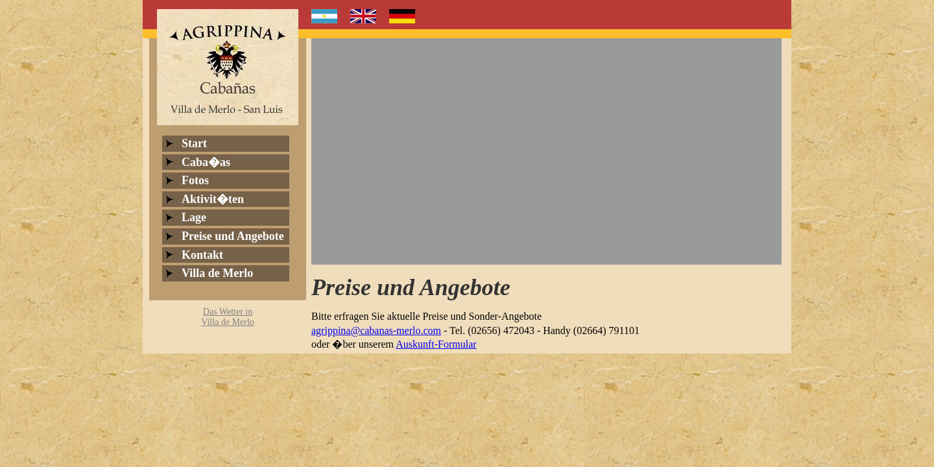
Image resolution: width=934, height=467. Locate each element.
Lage (194, 217)
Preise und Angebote (233, 236)
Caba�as (206, 162)
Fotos (195, 180)
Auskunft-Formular (436, 344)
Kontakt (202, 254)
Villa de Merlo (217, 273)
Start (194, 143)
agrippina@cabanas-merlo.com (376, 330)
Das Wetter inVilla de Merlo (227, 317)
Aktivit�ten (213, 199)
